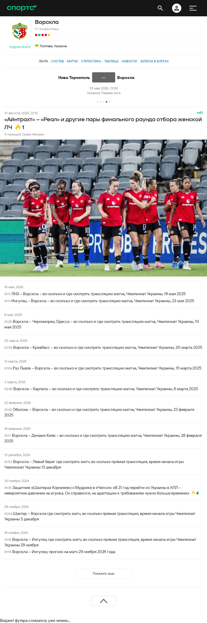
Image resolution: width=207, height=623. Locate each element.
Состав (57, 61)
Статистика (91, 61)
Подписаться (19, 47)
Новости (129, 61)
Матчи (72, 61)
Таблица (111, 61)
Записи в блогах (154, 61)
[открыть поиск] (160, 8)
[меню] (193, 8)
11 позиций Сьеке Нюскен (24, 134)
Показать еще (103, 573)
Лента (43, 61)
